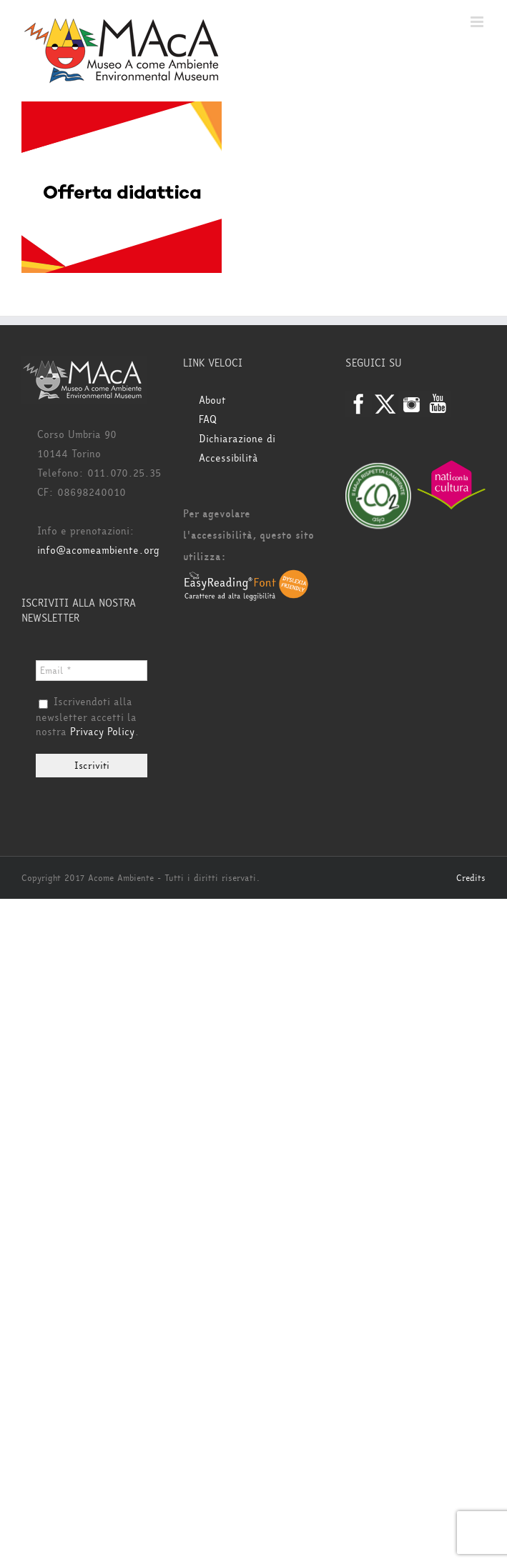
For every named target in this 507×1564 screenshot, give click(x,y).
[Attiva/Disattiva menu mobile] (478, 21)
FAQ (208, 419)
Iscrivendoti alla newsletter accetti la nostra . (87, 717)
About (212, 400)
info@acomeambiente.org (98, 550)
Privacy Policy (102, 731)
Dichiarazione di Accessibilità (237, 449)
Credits (471, 878)
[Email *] (91, 670)
